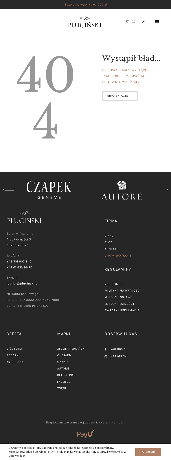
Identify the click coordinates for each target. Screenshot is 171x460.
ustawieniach (17, 455)
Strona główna (118, 96)
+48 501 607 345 (19, 261)
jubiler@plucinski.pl (23, 283)
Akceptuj (148, 452)
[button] (157, 22)
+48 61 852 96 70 (19, 267)
